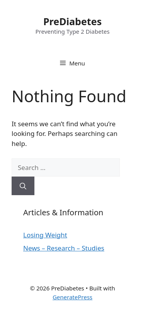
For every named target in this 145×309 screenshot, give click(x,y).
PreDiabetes (72, 21)
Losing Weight (45, 234)
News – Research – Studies (63, 248)
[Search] (23, 186)
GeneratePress (72, 297)
